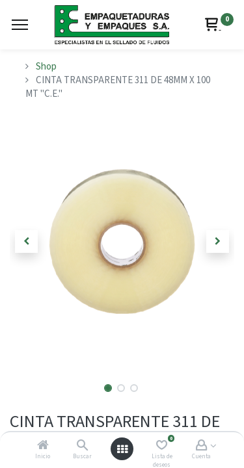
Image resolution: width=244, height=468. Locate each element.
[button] (27, 241)
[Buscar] (82, 446)
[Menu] (19, 25)
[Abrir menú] (122, 449)
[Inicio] (43, 446)
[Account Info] (201, 446)
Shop (46, 66)
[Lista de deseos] (162, 446)
